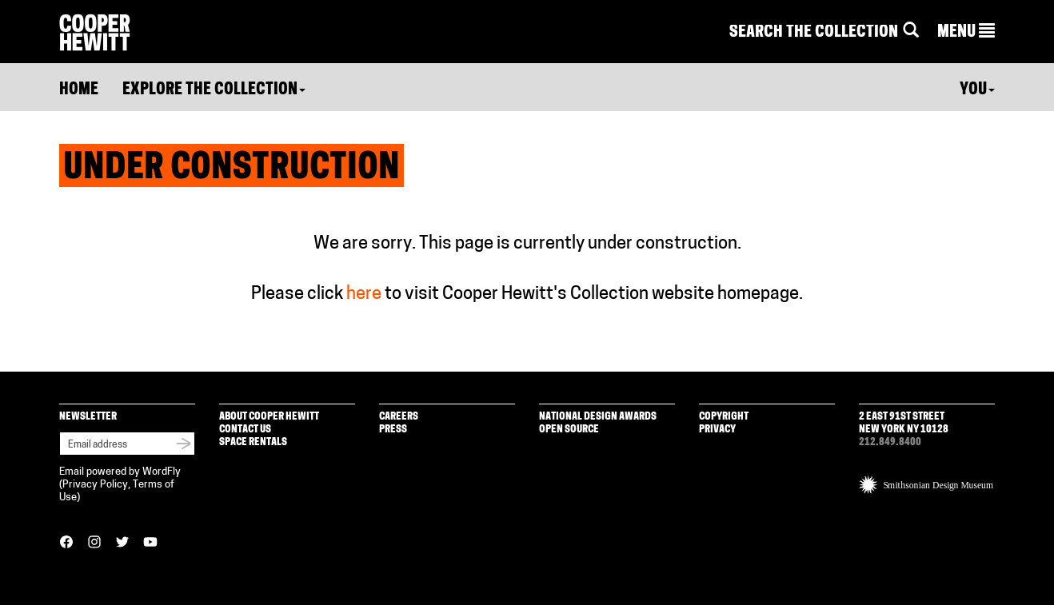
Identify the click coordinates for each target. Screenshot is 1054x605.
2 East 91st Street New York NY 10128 (903, 423)
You (977, 90)
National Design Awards (598, 417)
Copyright (724, 417)
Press (393, 429)
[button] (966, 33)
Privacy (717, 429)
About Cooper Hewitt (269, 417)
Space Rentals (253, 442)
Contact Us (245, 429)
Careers (398, 417)
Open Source (569, 429)
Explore (213, 90)
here (363, 294)
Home (78, 90)
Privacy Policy (95, 485)
